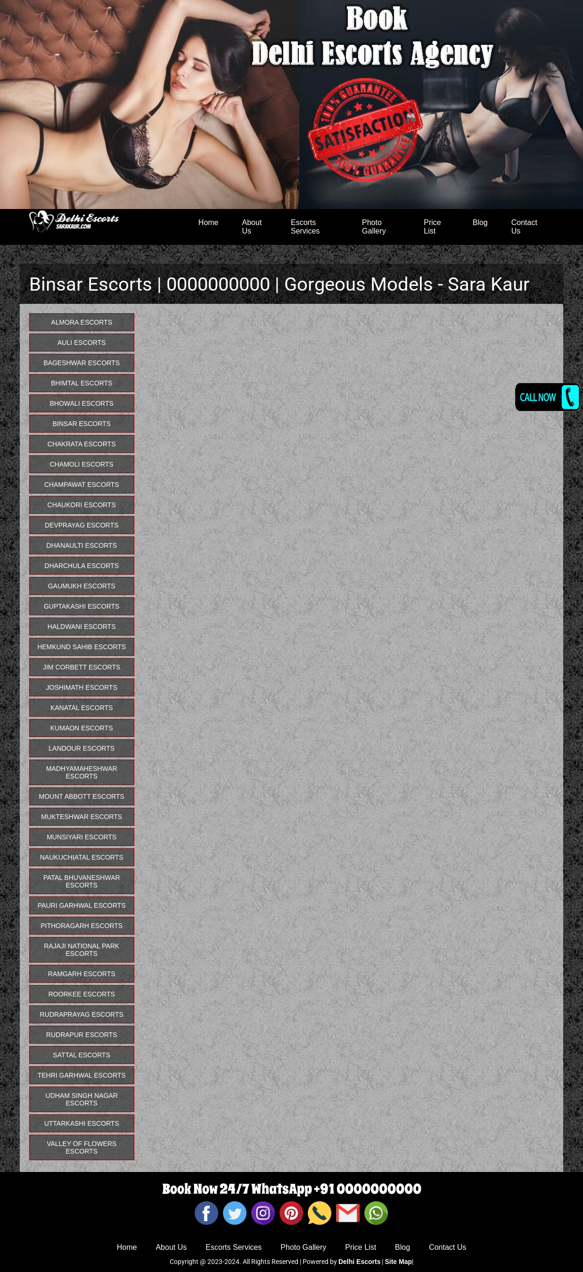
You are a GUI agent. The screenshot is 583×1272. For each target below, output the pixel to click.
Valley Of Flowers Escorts (81, 1147)
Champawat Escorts (81, 484)
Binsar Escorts (81, 423)
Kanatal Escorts (81, 707)
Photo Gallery (374, 226)
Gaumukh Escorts (81, 586)
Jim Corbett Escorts (81, 667)
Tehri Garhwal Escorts (82, 1075)
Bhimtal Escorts (81, 383)
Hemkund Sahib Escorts (81, 647)
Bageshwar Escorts (81, 363)
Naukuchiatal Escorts (81, 857)
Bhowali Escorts (81, 403)
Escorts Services (305, 226)
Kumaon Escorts (81, 728)
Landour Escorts (82, 748)
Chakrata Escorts (82, 444)
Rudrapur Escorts (81, 1034)
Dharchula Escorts (81, 565)
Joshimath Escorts (81, 687)
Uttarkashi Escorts (81, 1123)
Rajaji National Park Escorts (81, 949)
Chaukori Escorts (82, 505)
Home (208, 222)
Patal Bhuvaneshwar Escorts (81, 881)
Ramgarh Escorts (81, 974)
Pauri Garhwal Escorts (82, 905)
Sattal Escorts (81, 1055)
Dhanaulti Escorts (81, 545)
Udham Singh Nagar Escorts (82, 1099)
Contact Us (524, 226)
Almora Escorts (81, 322)
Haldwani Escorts (82, 626)
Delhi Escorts (359, 1261)
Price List (432, 226)
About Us (252, 226)
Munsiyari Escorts (81, 837)
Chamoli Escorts (82, 464)
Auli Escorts (81, 342)
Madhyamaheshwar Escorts (81, 772)
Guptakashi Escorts (82, 606)
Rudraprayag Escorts (81, 1014)
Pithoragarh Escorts (82, 925)
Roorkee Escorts (82, 994)
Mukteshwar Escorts (81, 816)
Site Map (398, 1261)
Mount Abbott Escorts (81, 796)
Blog (480, 222)
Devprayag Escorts (81, 525)
